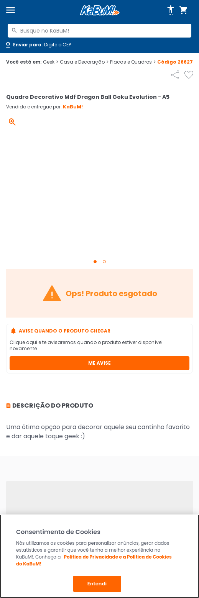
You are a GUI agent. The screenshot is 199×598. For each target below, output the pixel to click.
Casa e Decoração (84, 62)
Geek (50, 62)
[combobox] (99, 31)
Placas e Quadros (133, 62)
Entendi (97, 583)
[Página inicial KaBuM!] (99, 10)
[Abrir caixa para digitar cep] (38, 44)
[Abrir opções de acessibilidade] (171, 10)
